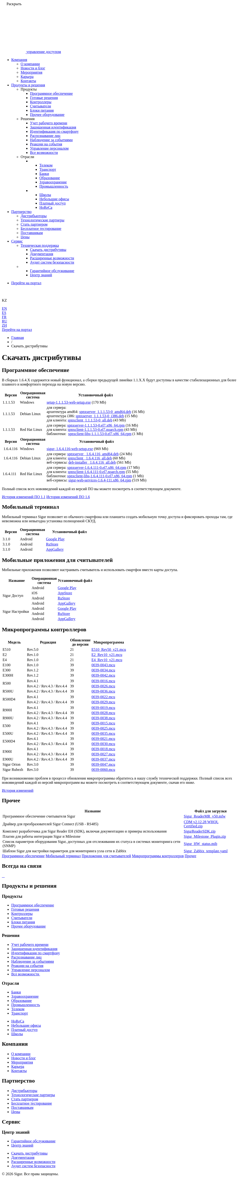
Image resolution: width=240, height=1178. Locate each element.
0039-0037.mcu (103, 759)
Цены (25, 237)
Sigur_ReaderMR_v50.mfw (204, 816)
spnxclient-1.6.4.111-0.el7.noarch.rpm (96, 472)
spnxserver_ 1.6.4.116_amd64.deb (93, 454)
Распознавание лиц (45, 136)
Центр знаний (41, 275)
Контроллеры (40, 102)
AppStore (65, 593)
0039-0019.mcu (103, 708)
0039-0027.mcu (103, 754)
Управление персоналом (49, 148)
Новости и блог (33, 68)
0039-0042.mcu (103, 675)
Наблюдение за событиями (51, 140)
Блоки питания (42, 110)
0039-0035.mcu (103, 733)
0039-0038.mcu (103, 718)
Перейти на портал (26, 283)
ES (4, 313)
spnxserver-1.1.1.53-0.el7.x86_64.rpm (96, 425)
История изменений (18, 790)
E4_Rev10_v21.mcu (106, 660)
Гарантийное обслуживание (52, 271)
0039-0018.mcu (103, 749)
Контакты (28, 81)
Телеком (45, 165)
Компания (19, 60)
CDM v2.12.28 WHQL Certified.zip (201, 824)
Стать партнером (34, 224)
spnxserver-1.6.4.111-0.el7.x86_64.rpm (96, 468)
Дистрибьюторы (34, 216)
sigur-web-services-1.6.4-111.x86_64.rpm (99, 480)
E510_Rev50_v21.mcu (108, 649)
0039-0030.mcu (103, 744)
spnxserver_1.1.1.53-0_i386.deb (100, 416)
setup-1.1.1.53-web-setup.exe (69, 402)
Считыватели (40, 106)
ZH (4, 325)
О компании (30, 64)
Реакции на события (46, 144)
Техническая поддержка (40, 245)
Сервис (17, 241)
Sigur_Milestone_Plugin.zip (205, 836)
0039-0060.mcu (103, 770)
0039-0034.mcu (103, 670)
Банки (44, 174)
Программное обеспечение (51, 93)
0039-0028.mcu (103, 713)
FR (4, 317)
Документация (41, 254)
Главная (17, 338)
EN (4, 309)
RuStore (52, 544)
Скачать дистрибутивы (48, 250)
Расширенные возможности (52, 258)
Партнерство (21, 212)
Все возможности (44, 153)
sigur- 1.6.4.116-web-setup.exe (70, 449)
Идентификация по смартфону (54, 131)
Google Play (55, 539)
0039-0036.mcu (103, 691)
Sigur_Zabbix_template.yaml (206, 851)
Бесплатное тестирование (41, 229)
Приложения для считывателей (106, 856)
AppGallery (55, 549)
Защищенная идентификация (53, 127)
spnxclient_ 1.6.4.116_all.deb (90, 458)
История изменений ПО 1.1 (23, 497)
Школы (45, 195)
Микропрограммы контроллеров (158, 856)
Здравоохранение (53, 182)
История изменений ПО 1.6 (68, 497)
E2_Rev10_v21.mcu (106, 655)
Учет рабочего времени (48, 123)
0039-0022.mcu (103, 697)
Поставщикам (32, 233)
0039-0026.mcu (103, 686)
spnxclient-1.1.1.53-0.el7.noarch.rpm (95, 430)
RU (4, 321)
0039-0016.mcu (103, 681)
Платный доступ (52, 203)
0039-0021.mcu (103, 739)
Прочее (190, 856)
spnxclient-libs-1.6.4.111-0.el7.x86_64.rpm (99, 476)
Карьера (27, 77)
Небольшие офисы (54, 199)
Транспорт (47, 169)
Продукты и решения (28, 85)
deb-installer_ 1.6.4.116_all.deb (92, 462)
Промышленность (53, 186)
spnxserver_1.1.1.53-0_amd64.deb (105, 412)
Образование (49, 178)
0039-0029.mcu (103, 702)
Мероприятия (31, 72)
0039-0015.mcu (103, 723)
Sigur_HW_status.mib (200, 844)
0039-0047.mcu (103, 764)
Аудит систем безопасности (52, 262)
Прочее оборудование (47, 115)
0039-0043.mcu (103, 665)
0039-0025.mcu (103, 728)
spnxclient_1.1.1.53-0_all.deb (90, 420)
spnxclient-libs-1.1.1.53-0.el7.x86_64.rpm (99, 434)
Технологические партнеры (42, 220)
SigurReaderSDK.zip (200, 831)
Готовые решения (44, 98)
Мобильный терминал (63, 856)
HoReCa (45, 207)
